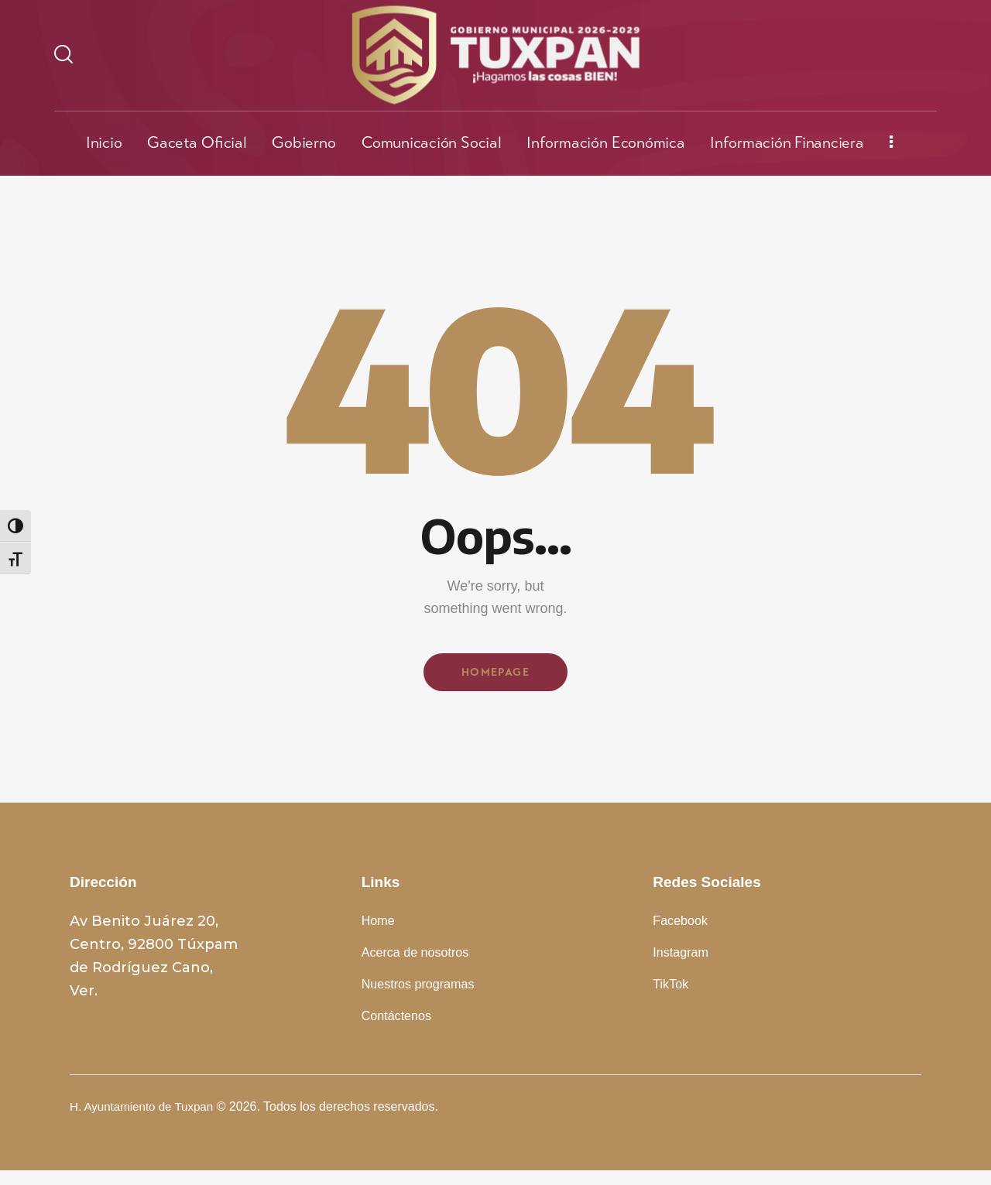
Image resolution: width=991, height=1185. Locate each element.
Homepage (495, 674)
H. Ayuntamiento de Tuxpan (145, 1121)
